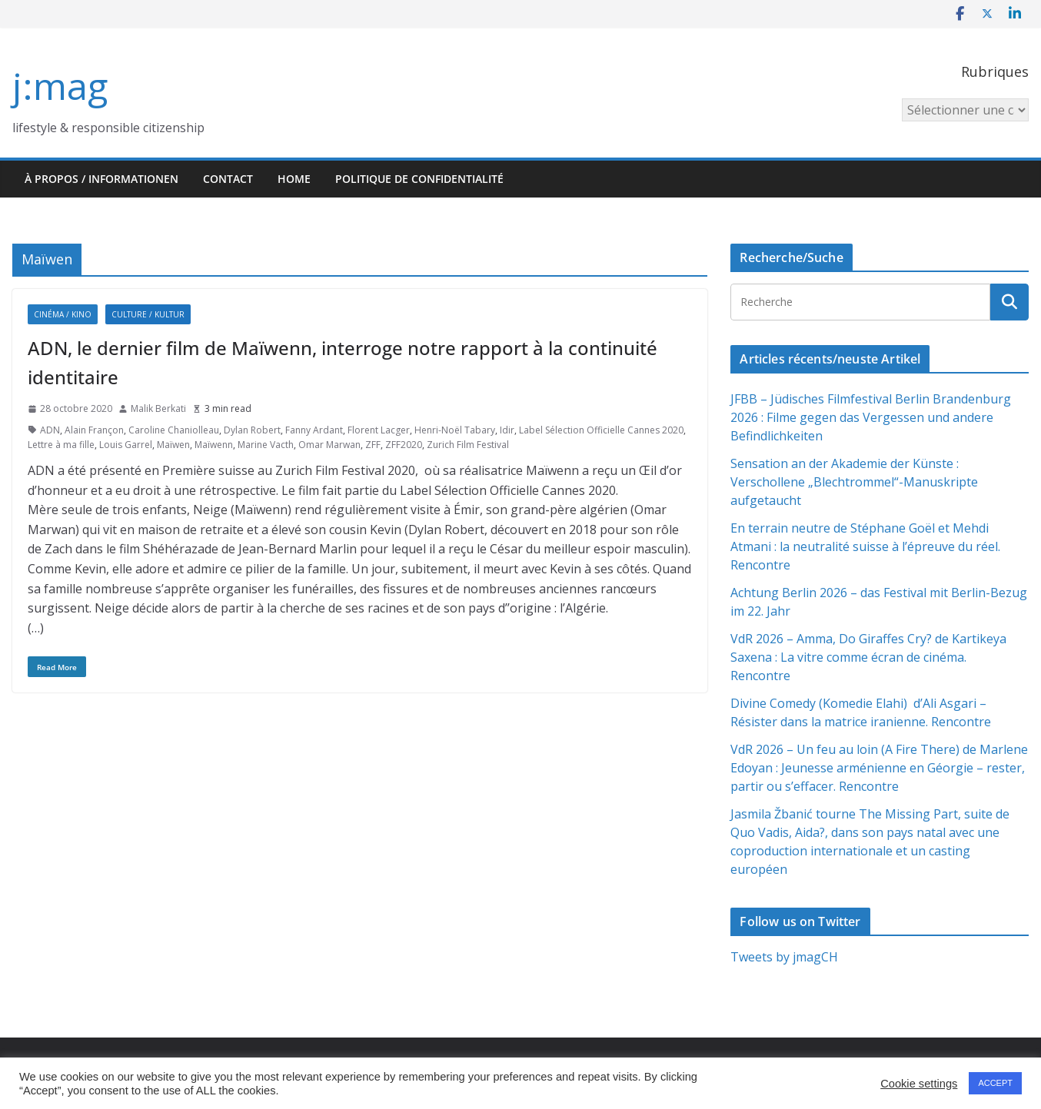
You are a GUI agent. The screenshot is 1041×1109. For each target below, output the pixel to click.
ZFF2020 (403, 444)
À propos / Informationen (101, 178)
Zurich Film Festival (468, 444)
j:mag (60, 86)
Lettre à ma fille (61, 444)
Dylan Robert (252, 430)
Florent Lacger (379, 430)
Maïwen (173, 444)
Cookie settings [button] (918, 1083)
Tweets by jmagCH (784, 956)
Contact (228, 178)
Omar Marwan (329, 444)
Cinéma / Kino (62, 314)
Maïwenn (214, 444)
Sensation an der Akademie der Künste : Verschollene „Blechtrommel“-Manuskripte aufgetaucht (854, 482)
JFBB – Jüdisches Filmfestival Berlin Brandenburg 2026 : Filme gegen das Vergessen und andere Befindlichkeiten (870, 417)
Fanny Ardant (314, 430)
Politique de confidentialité (419, 178)
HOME (294, 178)
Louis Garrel (125, 444)
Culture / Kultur (148, 314)
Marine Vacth (266, 444)
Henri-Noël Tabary (454, 430)
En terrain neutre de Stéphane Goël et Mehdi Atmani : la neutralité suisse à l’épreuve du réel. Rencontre (865, 546)
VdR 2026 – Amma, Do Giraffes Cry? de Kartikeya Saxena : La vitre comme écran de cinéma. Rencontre (868, 657)
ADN (50, 430)
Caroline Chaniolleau (173, 430)
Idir (507, 430)
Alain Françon (94, 430)
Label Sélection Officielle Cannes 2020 (601, 430)
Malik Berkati (158, 408)
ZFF (373, 444)
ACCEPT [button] (995, 1082)
